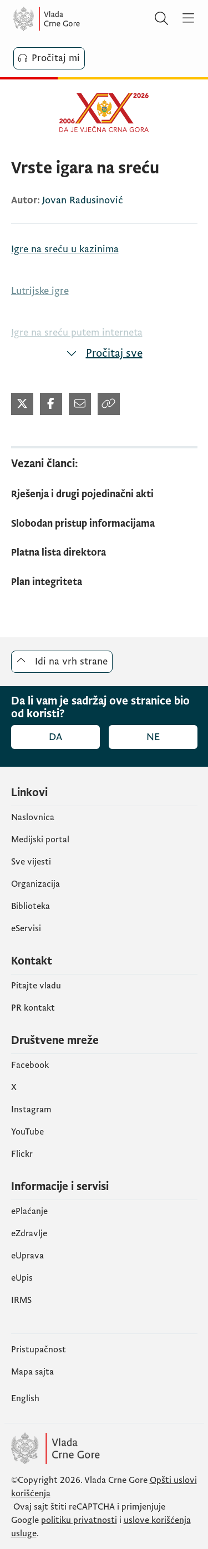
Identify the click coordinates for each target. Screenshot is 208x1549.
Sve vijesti (31, 861)
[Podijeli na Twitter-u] (22, 404)
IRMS (21, 1300)
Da (55, 737)
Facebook (30, 1065)
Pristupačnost (38, 1349)
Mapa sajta (32, 1371)
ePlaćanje (29, 1211)
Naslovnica (32, 817)
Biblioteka (30, 906)
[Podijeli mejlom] (80, 404)
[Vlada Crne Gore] (79, 19)
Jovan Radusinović (82, 200)
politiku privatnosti (79, 1520)
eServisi (26, 928)
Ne (153, 737)
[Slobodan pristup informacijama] (104, 524)
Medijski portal (40, 839)
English (25, 1398)
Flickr (22, 1154)
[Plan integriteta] (104, 582)
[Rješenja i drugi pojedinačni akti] (104, 495)
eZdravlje (29, 1233)
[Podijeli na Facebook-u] (51, 404)
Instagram (31, 1109)
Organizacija (35, 884)
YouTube (27, 1131)
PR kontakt (33, 1007)
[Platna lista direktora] (104, 553)
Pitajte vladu (36, 985)
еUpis (22, 1277)
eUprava (27, 1255)
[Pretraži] (161, 19)
